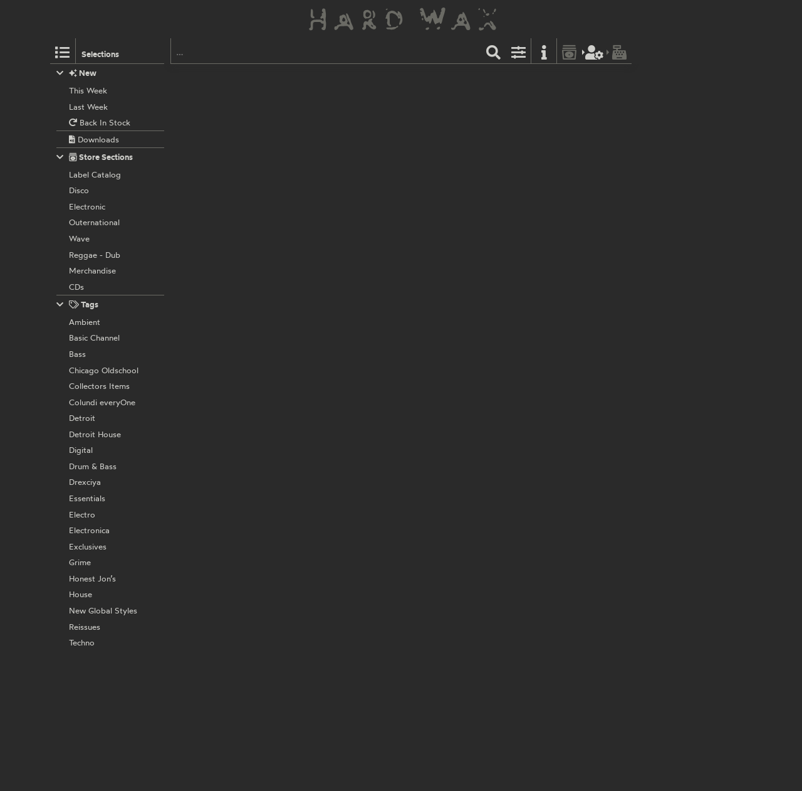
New (76, 73)
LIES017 (346, 674)
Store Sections (94, 157)
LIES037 (347, 415)
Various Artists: (330, 594)
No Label (319, 333)
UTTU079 (422, 145)
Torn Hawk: (323, 92)
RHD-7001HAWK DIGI (379, 498)
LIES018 (346, 581)
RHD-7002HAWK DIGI (380, 333)
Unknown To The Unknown (351, 145)
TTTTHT (386, 78)
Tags (77, 305)
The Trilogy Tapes (335, 78)
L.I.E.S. (315, 239)
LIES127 (346, 239)
